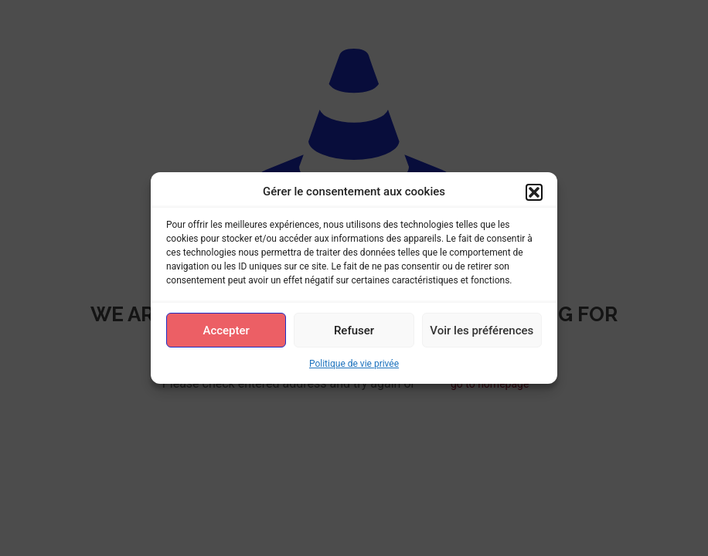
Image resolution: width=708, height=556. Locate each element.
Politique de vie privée (354, 363)
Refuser (354, 330)
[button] (534, 192)
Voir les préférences (481, 330)
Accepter (226, 330)
